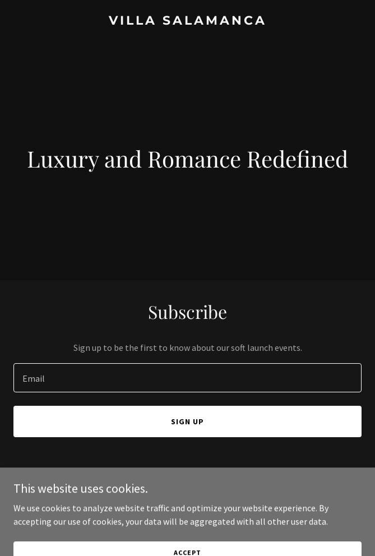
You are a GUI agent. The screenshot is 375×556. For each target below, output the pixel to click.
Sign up (187, 421)
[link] (187, 21)
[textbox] (187, 377)
